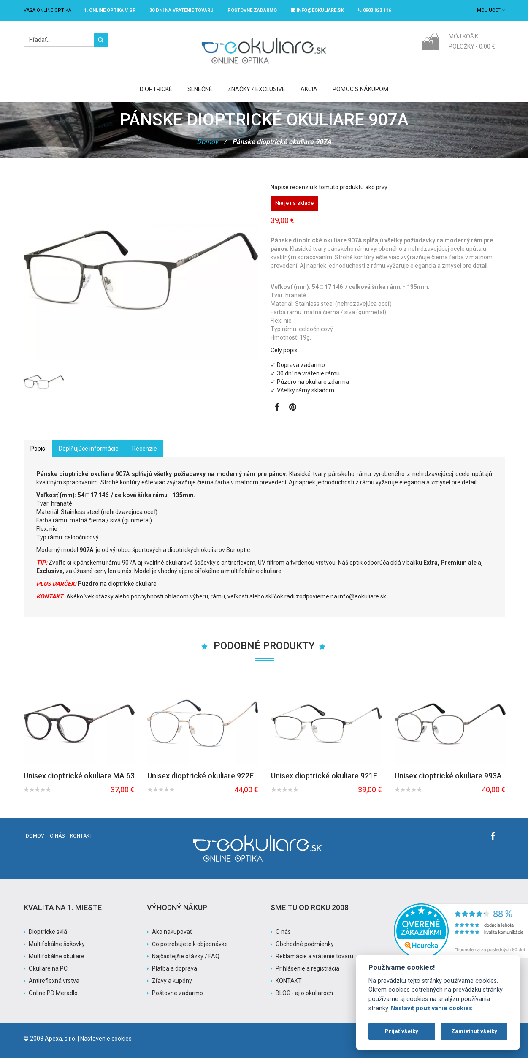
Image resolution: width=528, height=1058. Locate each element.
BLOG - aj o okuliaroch (304, 993)
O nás (57, 836)
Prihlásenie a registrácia (307, 968)
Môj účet (491, 10)
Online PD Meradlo (53, 993)
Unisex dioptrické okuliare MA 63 (79, 776)
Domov (207, 142)
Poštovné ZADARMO (252, 10)
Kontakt (81, 836)
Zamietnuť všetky (474, 1031)
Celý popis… (286, 350)
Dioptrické (156, 89)
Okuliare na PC (48, 968)
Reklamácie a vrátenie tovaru (314, 956)
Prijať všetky (401, 1031)
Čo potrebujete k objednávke (190, 944)
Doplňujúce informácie (89, 448)
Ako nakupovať (172, 931)
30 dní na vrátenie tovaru (181, 10)
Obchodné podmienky (305, 944)
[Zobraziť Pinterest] (292, 408)
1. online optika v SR (109, 10)
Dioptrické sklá (48, 931)
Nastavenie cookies (106, 1038)
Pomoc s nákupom (360, 89)
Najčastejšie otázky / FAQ (185, 956)
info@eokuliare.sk (317, 10)
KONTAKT (289, 980)
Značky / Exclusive (256, 89)
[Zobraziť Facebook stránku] (277, 408)
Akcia (309, 89)
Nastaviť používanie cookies (431, 1008)
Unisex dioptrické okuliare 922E (200, 776)
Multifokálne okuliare (56, 956)
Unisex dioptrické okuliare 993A (448, 776)
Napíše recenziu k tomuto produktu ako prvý (329, 187)
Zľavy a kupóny (172, 980)
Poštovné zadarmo (177, 993)
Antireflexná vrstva (54, 980)
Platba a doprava (174, 968)
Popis (37, 448)
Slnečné (199, 89)
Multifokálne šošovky (57, 944)
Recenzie (144, 448)
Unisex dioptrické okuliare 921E (324, 776)
